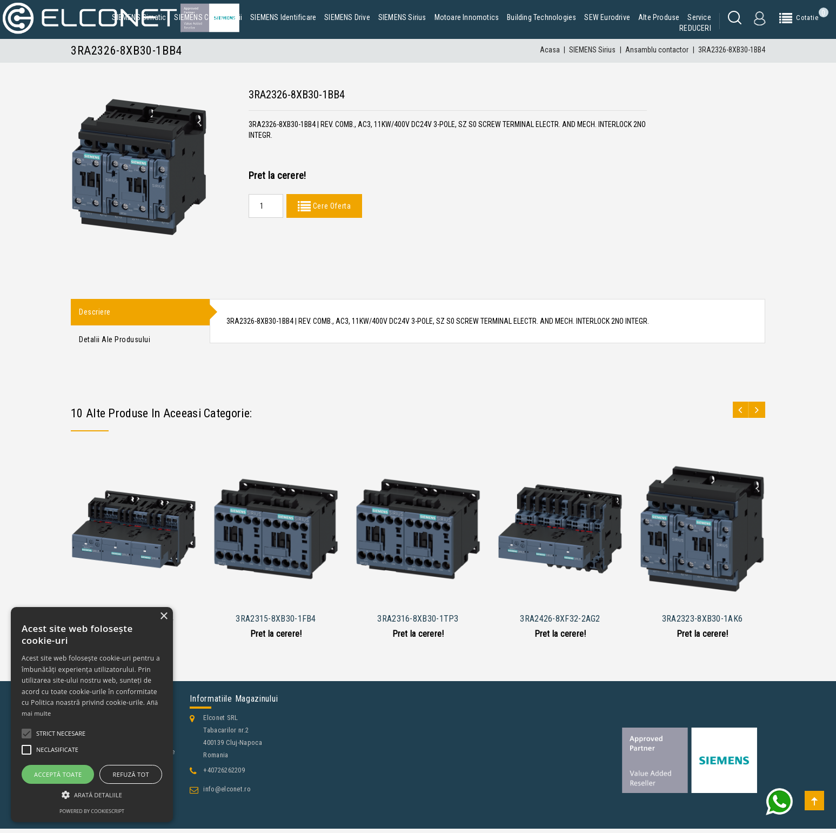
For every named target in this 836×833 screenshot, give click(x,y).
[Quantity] (266, 206)
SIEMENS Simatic (139, 17)
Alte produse (658, 17)
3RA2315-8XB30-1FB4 (276, 623)
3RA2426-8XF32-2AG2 (560, 623)
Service (699, 17)
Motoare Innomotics (466, 17)
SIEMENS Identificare (283, 17)
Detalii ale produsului (114, 342)
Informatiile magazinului (234, 703)
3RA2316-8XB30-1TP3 (417, 623)
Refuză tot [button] (131, 774)
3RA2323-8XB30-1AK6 (702, 623)
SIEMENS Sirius (402, 17)
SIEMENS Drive (347, 17)
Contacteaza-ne (103, 823)
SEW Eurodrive (607, 17)
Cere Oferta (331, 206)
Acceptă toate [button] (58, 774)
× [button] (163, 616)
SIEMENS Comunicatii (208, 17)
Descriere (95, 313)
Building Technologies (541, 17)
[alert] (92, 714)
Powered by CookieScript (91, 811)
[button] (92, 795)
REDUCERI (695, 28)
